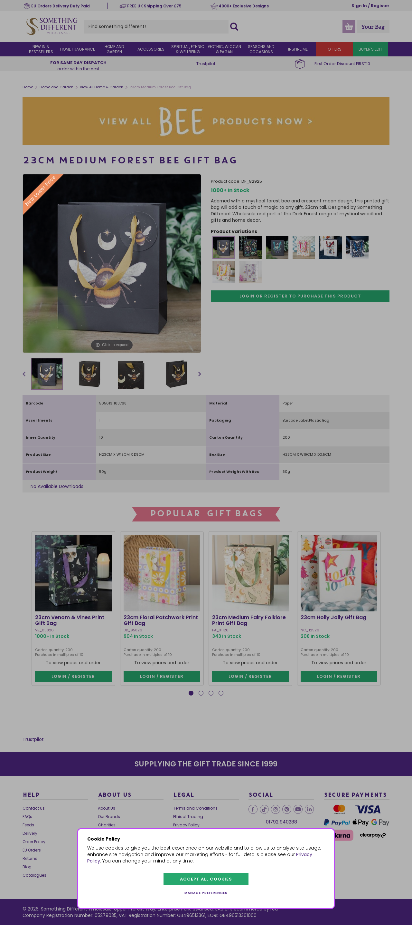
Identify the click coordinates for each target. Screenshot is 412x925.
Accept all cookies (206, 879)
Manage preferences (206, 893)
